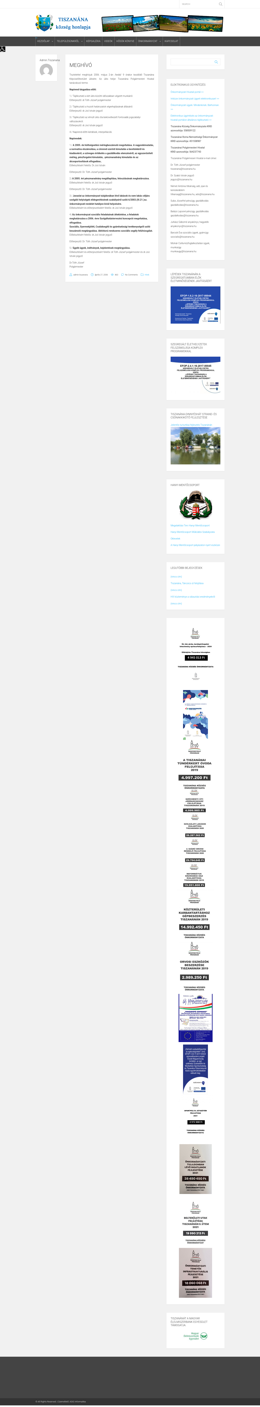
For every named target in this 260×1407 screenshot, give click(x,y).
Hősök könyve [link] (125, 41)
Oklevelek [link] (175, 538)
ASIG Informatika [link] (78, 1402)
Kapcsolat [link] (171, 41)
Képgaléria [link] (93, 41)
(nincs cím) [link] (176, 576)
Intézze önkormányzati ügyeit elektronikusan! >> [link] (195, 98)
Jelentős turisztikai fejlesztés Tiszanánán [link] (191, 425)
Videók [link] (108, 41)
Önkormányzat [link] (147, 41)
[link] (2, 49)
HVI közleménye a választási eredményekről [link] (193, 597)
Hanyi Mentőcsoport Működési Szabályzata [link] (193, 532)
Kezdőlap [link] (43, 41)
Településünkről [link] (68, 41)
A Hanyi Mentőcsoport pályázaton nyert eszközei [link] (195, 545)
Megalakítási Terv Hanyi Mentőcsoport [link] (190, 525)
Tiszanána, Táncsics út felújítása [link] (187, 583)
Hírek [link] (147, 275)
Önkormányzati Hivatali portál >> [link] (187, 92)
